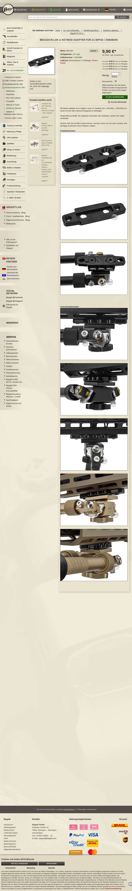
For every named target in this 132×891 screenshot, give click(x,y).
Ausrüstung (9, 162)
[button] (110, 10)
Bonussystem (11, 357)
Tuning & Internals (12, 126)
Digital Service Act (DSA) (13, 405)
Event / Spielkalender (18, 217)
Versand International (11, 349)
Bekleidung (9, 156)
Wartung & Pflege (11, 132)
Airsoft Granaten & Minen (12, 50)
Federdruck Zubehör (13, 78)
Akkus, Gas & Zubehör (10, 64)
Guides (9, 367)
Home (57, 31)
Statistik (51, 868)
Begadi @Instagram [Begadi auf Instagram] (14, 302)
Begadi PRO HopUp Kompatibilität (11, 388)
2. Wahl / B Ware (11, 198)
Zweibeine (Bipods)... (111, 31)
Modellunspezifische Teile (15, 88)
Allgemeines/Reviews (18, 221)
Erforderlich (10, 868)
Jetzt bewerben (13, 279)
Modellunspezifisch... (92, 31)
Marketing (31, 868)
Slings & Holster (11, 150)
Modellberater (10, 43)
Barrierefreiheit (10, 847)
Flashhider (10, 95)
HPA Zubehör (10, 138)
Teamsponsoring (13, 373)
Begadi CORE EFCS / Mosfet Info (14, 381)
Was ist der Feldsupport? (11, 241)
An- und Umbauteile (12, 71)
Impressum (8, 825)
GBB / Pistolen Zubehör (14, 81)
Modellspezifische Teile (14, 85)
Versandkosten (119, 56)
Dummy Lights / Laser (13, 119)
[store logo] (8, 10)
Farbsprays (9, 174)
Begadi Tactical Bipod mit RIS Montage (47, 127)
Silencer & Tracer (13, 105)
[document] (66, 873)
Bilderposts (10, 224)
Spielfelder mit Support (12, 247)
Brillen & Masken (11, 168)
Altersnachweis (12, 360)
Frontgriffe (10, 102)
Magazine (8, 57)
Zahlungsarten (12, 354)
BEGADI (69, 51)
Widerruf (12, 323)
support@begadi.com (47, 839)
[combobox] (71, 18)
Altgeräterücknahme (12, 850)
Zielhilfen (8, 144)
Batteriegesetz (10, 844)
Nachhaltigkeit (12, 401)
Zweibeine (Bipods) (13, 109)
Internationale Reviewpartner (13, 274)
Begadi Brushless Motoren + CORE (13, 396)
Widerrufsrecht (12, 363)
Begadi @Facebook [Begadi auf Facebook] (14, 298)
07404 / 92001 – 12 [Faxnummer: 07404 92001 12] (44, 836)
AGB (6, 839)
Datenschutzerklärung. (114, 888)
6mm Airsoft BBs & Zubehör (12, 30)
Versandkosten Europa (12, 342)
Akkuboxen (10, 92)
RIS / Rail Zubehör (13, 99)
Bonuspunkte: (107, 82)
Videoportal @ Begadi (12, 306)
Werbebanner (12, 377)
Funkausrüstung (11, 186)
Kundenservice (12, 370)
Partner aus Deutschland (12, 268)
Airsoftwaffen (10, 37)
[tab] (93, 51)
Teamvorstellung (16, 213)
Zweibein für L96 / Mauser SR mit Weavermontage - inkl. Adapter (48, 108)
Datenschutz (9, 831)
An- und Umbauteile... (71, 31)
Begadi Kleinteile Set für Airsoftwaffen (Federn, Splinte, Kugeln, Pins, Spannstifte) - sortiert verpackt (47, 166)
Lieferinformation (11, 833)
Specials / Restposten (13, 192)
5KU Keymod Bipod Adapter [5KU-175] (47, 143)
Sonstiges (8, 180)
